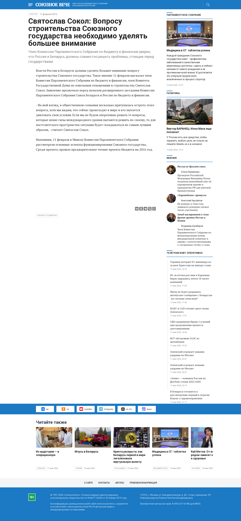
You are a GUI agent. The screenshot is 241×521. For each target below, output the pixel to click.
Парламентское (160, 468)
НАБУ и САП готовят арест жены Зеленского (189, 310)
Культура (196, 468)
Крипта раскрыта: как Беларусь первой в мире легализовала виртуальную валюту (129, 456)
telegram (106, 409)
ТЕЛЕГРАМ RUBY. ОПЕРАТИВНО (185, 253)
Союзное (41, 468)
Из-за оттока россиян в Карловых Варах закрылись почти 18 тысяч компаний (190, 278)
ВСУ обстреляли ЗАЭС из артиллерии (184, 340)
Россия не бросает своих (191, 166)
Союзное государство (47, 215)
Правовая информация (143, 483)
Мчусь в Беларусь (86, 451)
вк (45, 409)
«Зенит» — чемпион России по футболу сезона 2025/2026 (188, 380)
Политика (173, 93)
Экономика (120, 468)
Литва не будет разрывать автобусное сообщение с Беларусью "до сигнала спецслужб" (191, 295)
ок (65, 409)
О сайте (88, 483)
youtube (85, 409)
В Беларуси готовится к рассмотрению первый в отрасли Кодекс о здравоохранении (189, 395)
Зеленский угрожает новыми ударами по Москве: (187, 353)
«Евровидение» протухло (191, 195)
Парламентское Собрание (184, 15)
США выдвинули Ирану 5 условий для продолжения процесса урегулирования (190, 325)
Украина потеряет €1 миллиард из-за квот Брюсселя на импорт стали (191, 263)
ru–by (126, 409)
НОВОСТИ (33, 14)
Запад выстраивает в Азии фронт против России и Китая (193, 217)
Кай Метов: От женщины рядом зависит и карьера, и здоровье (208, 455)
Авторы (119, 483)
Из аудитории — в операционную (47, 453)
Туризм (79, 468)
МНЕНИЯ (172, 158)
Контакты (104, 483)
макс (147, 409)
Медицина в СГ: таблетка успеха (188, 50)
